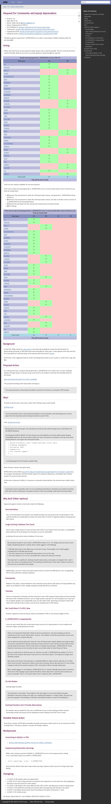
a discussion (27, 349)
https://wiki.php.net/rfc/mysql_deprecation (35, 27)
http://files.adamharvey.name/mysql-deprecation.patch (36, 29)
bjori (5, 79)
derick (6, 85)
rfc (8, 7)
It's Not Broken (89, 42)
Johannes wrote (15, 422)
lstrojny (6, 125)
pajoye (6, 140)
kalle (5, 116)
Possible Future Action (90, 49)
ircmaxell (7, 107)
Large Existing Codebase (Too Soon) (95, 31)
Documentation (89, 29)
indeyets (7, 104)
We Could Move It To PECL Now (94, 38)
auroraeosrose (9, 76)
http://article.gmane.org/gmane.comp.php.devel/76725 (40, 31)
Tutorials (87, 36)
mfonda (6, 128)
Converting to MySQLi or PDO (93, 53)
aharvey (6, 67)
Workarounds (88, 51)
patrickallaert (8, 143)
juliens (6, 113)
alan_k (6, 70)
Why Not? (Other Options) (91, 27)
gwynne (6, 98)
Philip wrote (9, 407)
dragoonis (7, 88)
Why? (85, 25)
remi (5, 159)
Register (20, 2)
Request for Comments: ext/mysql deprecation (94, 15)
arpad (6, 73)
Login (13, 2)
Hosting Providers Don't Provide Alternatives (94, 45)
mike (5, 131)
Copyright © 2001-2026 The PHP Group (14, 802)
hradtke (6, 101)
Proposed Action (89, 23)
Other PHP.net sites (36, 802)
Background (87, 21)
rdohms (6, 156)
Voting (86, 18)
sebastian (7, 320)
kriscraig (7, 119)
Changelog (87, 57)
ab (5, 64)
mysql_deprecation (17, 7)
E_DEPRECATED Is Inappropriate (94, 40)
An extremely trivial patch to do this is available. (21, 379)
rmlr (5, 162)
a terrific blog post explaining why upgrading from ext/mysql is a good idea (48, 472)
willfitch (6, 174)
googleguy (7, 95)
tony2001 (7, 168)
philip (6, 149)
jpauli (6, 110)
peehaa (6, 146)
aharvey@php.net (29, 23)
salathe (6, 165)
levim (5, 122)
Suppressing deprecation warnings (95, 55)
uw (5, 171)
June (52, 353)
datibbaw (7, 82)
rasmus (6, 152)
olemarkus (7, 137)
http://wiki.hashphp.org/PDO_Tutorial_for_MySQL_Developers (31, 743)
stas (5, 323)
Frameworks (88, 33)
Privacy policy (49, 802)
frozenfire (7, 92)
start (4, 7)
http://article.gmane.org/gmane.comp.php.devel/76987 (39, 34)
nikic (5, 134)
